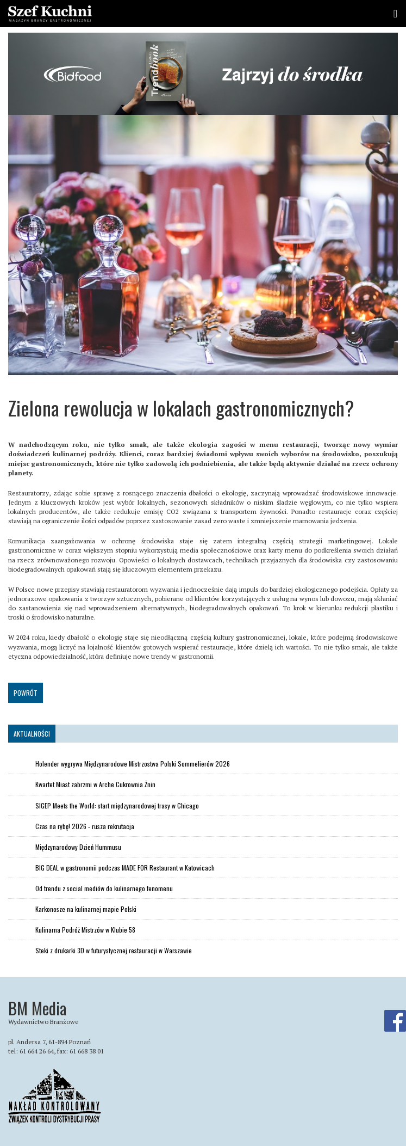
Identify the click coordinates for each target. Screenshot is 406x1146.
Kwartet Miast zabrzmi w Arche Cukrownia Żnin (95, 784)
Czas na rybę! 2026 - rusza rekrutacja (84, 826)
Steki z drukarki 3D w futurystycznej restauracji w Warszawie (113, 950)
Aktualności (32, 733)
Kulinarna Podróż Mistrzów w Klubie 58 (85, 929)
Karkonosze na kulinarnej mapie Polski (85, 909)
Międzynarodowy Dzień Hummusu (78, 846)
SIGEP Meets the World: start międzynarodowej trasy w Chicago (117, 805)
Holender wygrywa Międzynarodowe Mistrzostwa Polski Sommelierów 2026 (132, 763)
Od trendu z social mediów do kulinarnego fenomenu (104, 888)
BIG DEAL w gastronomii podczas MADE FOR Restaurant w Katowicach (125, 867)
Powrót (26, 692)
